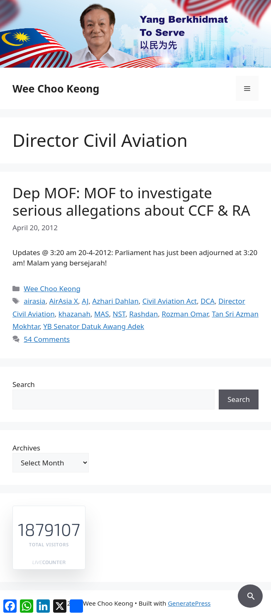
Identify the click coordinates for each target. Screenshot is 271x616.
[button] (250, 594)
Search (23, 384)
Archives (26, 448)
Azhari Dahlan (115, 301)
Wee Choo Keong (55, 88)
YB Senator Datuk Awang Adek (93, 326)
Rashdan (143, 314)
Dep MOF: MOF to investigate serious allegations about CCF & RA (131, 201)
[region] (135, 34)
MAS (101, 314)
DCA (207, 301)
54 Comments (47, 339)
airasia (34, 301)
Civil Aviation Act (169, 301)
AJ (85, 301)
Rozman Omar (184, 314)
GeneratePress (189, 603)
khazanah (74, 314)
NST (118, 314)
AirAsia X (63, 301)
